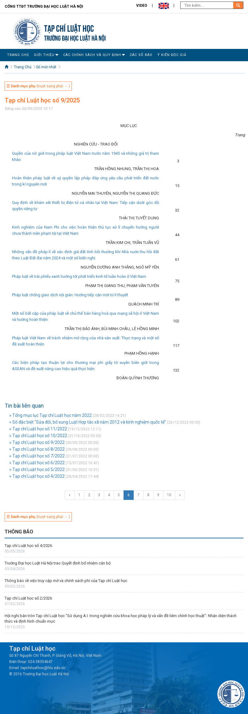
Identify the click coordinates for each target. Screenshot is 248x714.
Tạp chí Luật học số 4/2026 (28, 545)
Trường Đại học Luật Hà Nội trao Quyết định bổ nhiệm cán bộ (58, 563)
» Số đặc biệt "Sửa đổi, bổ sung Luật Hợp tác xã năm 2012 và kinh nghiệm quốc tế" (87, 422)
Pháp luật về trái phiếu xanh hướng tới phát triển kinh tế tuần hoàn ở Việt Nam (79, 276)
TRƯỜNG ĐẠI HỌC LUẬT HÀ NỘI (75, 37)
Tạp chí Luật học (69, 27)
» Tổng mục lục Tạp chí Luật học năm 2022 (50, 415)
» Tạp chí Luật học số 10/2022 (38, 435)
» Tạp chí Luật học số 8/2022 (37, 449)
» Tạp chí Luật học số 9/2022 (37, 442)
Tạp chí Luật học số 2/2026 (28, 598)
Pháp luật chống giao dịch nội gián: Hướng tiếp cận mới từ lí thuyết (70, 295)
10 (169, 495)
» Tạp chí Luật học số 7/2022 (37, 455)
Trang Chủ (18, 55)
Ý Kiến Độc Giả (171, 55)
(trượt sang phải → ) (38, 86)
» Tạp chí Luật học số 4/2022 (37, 476)
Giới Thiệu (44, 55)
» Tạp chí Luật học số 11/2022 (38, 428)
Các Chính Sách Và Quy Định (92, 55)
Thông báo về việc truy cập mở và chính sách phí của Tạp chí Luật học (66, 580)
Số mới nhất (46, 67)
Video (141, 5)
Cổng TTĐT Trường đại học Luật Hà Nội (44, 6)
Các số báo (141, 55)
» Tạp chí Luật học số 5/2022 (37, 469)
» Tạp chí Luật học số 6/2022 (37, 462)
